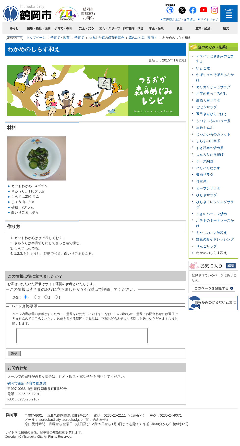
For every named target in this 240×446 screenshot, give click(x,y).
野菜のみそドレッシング (215, 239)
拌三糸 (201, 181)
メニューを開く (229, 13)
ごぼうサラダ (206, 107)
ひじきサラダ (206, 195)
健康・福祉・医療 (38, 28)
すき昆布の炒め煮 (210, 148)
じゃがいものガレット (213, 134)
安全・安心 (86, 28)
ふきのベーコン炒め (211, 214)
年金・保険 (156, 28)
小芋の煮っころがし (211, 94)
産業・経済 (202, 28)
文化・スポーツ (109, 28)
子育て (79, 37)
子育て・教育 (63, 28)
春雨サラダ (204, 175)
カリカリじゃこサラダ (213, 87)
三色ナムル (204, 127)
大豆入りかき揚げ (210, 155)
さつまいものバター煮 (213, 121)
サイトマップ (209, 19)
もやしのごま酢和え (211, 233)
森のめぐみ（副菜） (143, 37)
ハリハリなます (208, 168)
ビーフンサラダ (208, 188)
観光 (226, 28)
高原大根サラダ (208, 100)
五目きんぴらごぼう (211, 114)
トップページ (36, 37)
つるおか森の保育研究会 (106, 37)
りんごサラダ (206, 246)
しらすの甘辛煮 (208, 141)
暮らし (14, 28)
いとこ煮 (203, 68)
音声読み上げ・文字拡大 (179, 19)
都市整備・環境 (133, 28)
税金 (179, 28)
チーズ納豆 (204, 161)
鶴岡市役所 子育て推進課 (26, 385)
